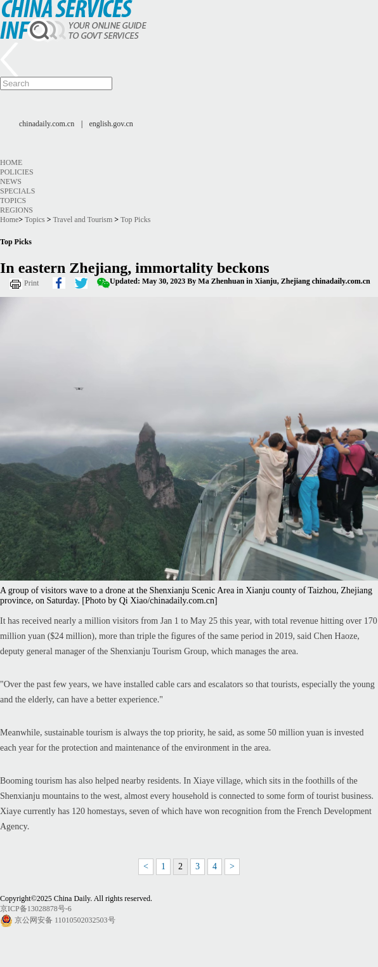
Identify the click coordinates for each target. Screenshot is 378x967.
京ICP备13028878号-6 (36, 908)
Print (31, 283)
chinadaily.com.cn (46, 123)
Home (11, 162)
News (11, 181)
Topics (13, 200)
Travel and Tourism (82, 219)
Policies (17, 172)
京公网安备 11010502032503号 (65, 920)
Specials (17, 191)
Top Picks (136, 219)
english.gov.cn (111, 123)
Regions (16, 210)
